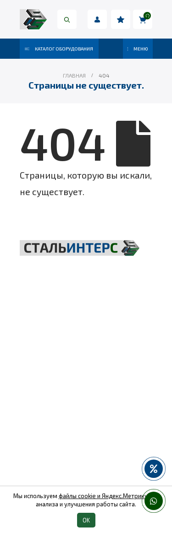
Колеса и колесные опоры (86, 435)
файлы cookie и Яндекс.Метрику (103, 495)
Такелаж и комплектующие (86, 388)
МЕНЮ (138, 48)
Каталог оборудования (59, 48)
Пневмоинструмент (86, 419)
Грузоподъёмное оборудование (86, 356)
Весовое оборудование (86, 403)
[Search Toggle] (67, 19)
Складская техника (86, 372)
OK (86, 520)
